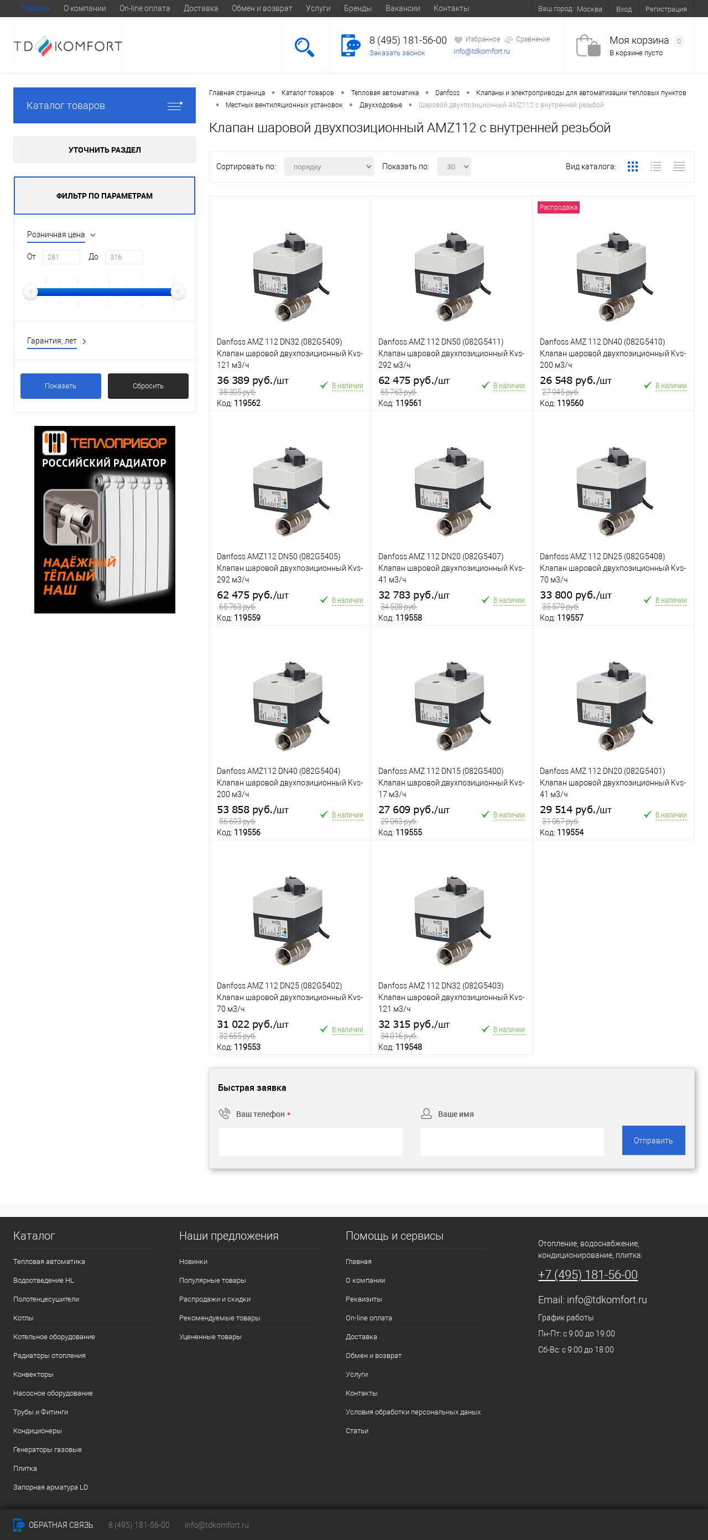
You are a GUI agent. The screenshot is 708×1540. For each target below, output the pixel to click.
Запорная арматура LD (50, 1487)
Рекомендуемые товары (220, 1318)
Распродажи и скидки (215, 1299)
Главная (35, 8)
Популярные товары (212, 1280)
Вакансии (403, 8)
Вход (624, 9)
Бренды (358, 8)
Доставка (201, 8)
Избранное (477, 40)
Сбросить (148, 386)
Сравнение (527, 40)
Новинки (193, 1261)
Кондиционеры (37, 1431)
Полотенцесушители (46, 1299)
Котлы (23, 1318)
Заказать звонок (397, 53)
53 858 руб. (252, 816)
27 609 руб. (414, 816)
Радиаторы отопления (49, 1355)
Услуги (318, 8)
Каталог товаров (105, 105)
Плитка (25, 1468)
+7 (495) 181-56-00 (588, 1275)
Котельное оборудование (54, 1337)
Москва (589, 9)
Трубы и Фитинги (40, 1412)
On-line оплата (144, 8)
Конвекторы (33, 1374)
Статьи (357, 1431)
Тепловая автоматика (49, 1261)
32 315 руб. (414, 1030)
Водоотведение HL (43, 1280)
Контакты (452, 8)
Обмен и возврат (262, 8)
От (31, 256)
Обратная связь (53, 1525)
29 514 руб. (575, 816)
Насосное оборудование (53, 1393)
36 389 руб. (252, 386)
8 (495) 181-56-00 (408, 40)
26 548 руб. (575, 386)
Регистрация (666, 9)
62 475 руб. (414, 386)
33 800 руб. (575, 601)
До (93, 256)
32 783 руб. (414, 601)
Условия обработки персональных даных (413, 1412)
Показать (60, 386)
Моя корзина (647, 40)
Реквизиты (364, 1299)
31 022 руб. (252, 1030)
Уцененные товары (210, 1337)
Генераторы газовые (47, 1449)
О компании (85, 8)
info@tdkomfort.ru (482, 51)
